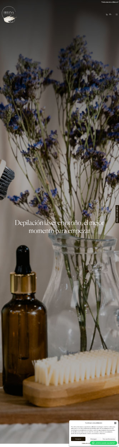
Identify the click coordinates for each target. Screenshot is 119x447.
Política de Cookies (87, 443)
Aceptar (78, 439)
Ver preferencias (109, 439)
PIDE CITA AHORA (117, 214)
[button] (115, 423)
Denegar (93, 439)
